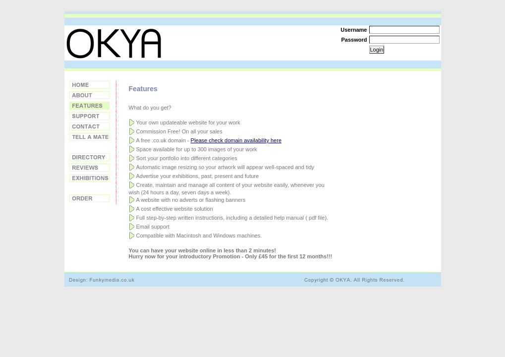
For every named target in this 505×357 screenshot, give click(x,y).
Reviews (89, 168)
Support (89, 116)
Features (89, 106)
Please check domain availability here (236, 140)
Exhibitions (89, 178)
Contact (89, 126)
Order (89, 198)
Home (89, 85)
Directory (89, 157)
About (89, 95)
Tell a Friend (89, 137)
